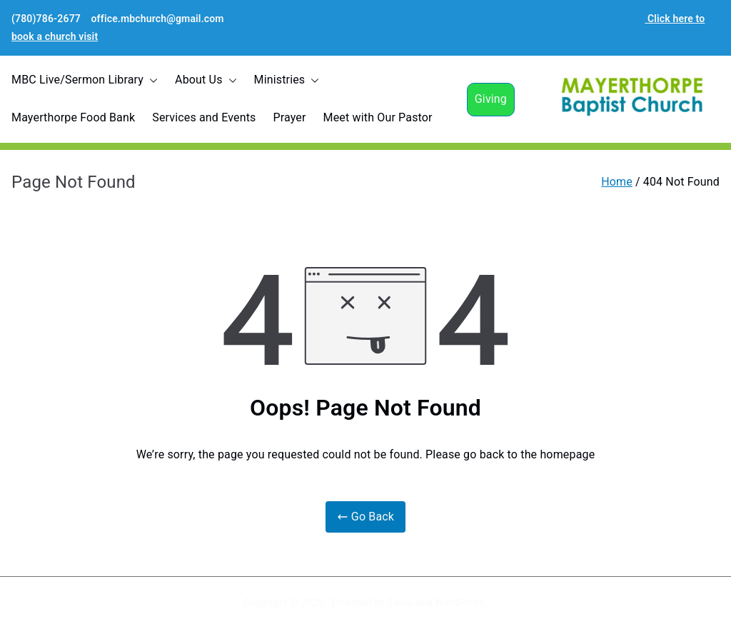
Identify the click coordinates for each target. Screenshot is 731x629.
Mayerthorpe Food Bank (73, 117)
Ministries (287, 80)
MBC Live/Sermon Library (84, 80)
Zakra (400, 602)
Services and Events (204, 117)
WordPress (459, 602)
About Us (205, 80)
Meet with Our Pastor (378, 117)
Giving (491, 99)
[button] (150, 80)
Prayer (289, 117)
